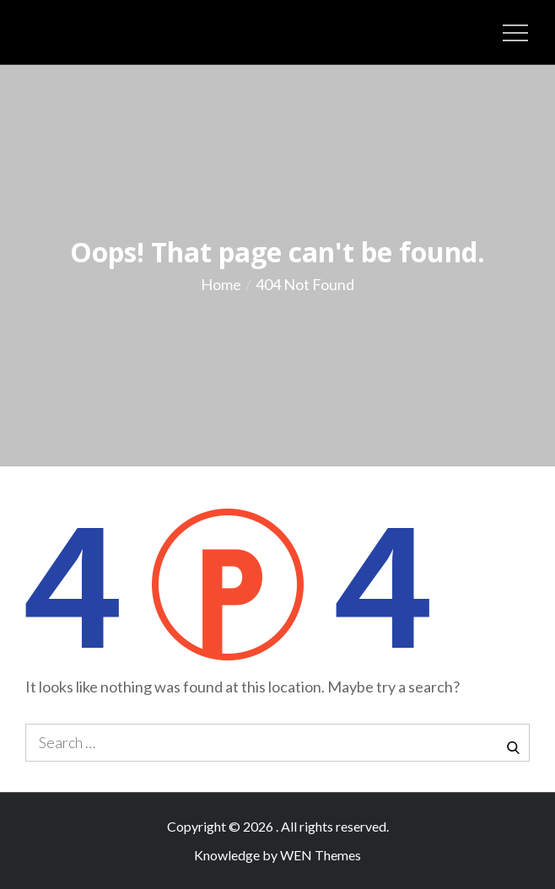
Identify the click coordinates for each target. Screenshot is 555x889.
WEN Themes (320, 855)
